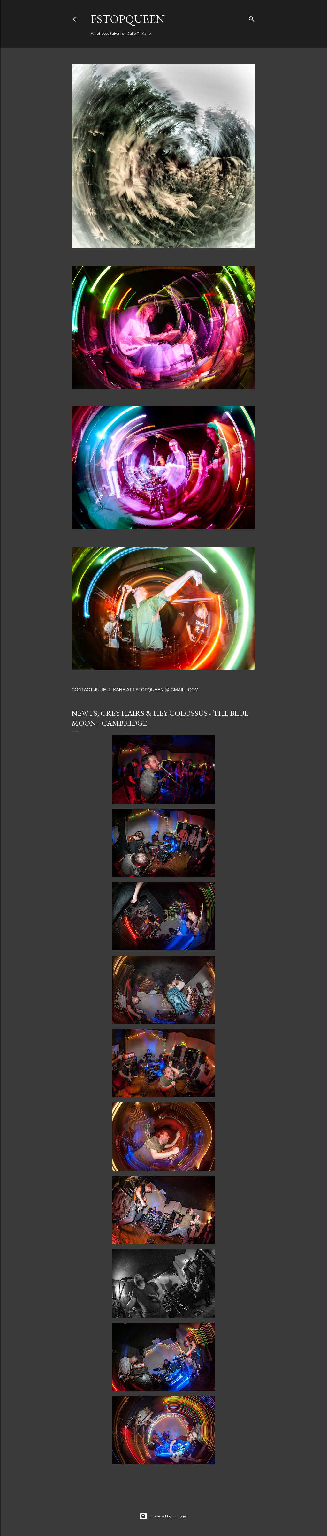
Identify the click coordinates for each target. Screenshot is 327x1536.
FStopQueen (128, 18)
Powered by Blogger (163, 1516)
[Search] (251, 17)
